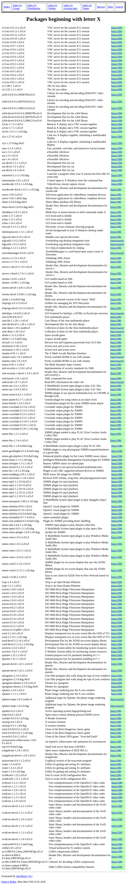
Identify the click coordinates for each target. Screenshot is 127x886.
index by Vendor (52, 7)
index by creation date (70, 7)
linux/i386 (116, 27)
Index (7, 6)
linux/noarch (117, 240)
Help (110, 6)
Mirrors (101, 6)
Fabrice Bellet (8, 881)
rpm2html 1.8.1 (24, 876)
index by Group (17, 7)
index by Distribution (33, 7)
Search (119, 6)
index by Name (87, 7)
